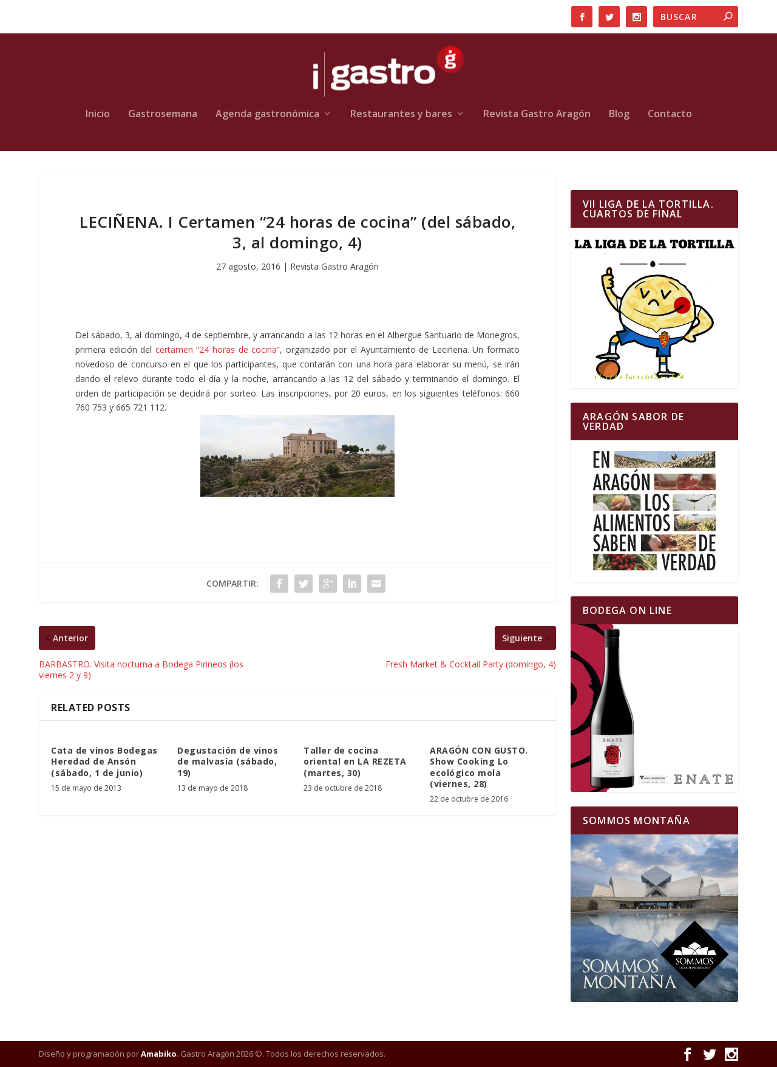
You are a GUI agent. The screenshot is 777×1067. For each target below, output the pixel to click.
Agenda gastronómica (267, 114)
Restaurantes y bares (401, 114)
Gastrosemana (162, 114)
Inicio (98, 114)
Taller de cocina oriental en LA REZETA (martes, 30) (355, 761)
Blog (619, 114)
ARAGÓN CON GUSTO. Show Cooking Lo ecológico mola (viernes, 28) (479, 767)
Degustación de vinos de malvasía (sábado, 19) (227, 761)
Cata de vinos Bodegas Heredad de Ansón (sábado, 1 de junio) (104, 761)
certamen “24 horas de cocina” (217, 349)
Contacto (670, 114)
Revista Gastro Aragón (537, 114)
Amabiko (159, 1053)
